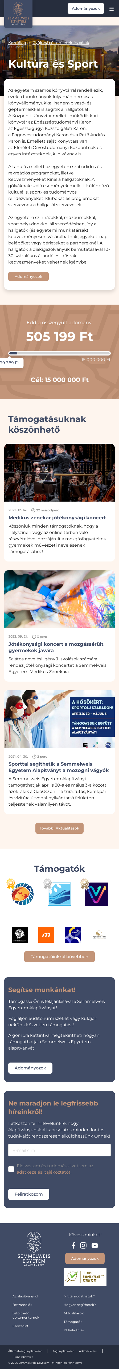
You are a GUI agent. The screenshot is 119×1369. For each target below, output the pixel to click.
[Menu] (111, 8)
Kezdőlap (17, 42)
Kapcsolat (20, 1326)
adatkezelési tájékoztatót (44, 1172)
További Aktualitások (59, 828)
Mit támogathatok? (79, 1296)
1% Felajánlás (74, 1330)
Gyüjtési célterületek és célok (60, 42)
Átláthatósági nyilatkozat (25, 1351)
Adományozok (86, 8)
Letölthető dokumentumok (26, 1315)
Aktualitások (74, 1313)
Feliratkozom (29, 1194)
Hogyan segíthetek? (80, 1305)
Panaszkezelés (23, 1357)
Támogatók (73, 1322)
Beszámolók (22, 1305)
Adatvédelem (88, 1351)
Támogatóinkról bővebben (59, 956)
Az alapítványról (25, 1296)
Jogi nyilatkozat (63, 1351)
